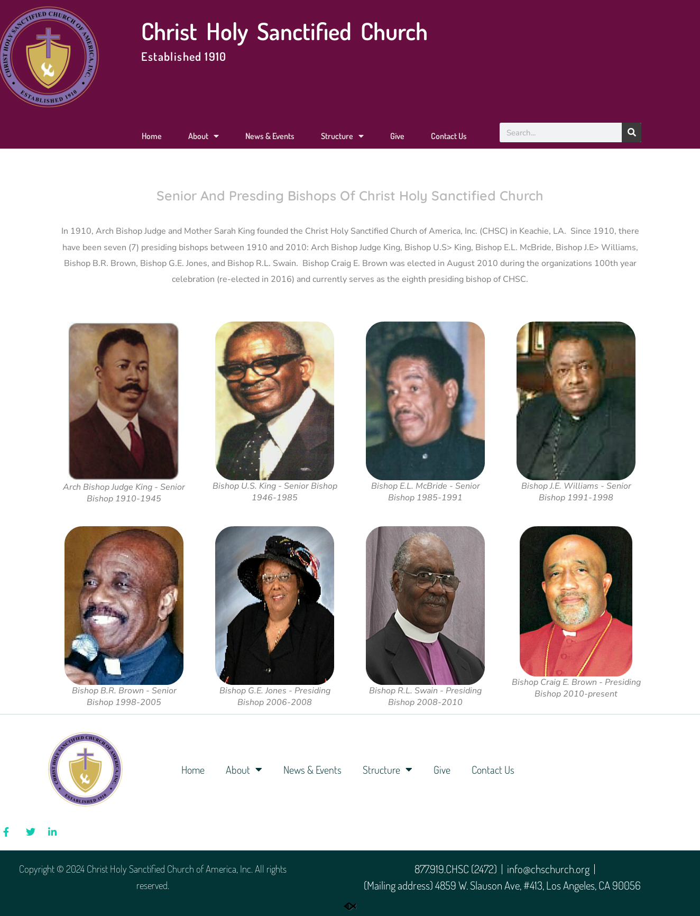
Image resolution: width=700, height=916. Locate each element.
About (203, 136)
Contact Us (449, 136)
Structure (342, 136)
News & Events (269, 136)
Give (397, 136)
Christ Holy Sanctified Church (284, 31)
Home (152, 136)
